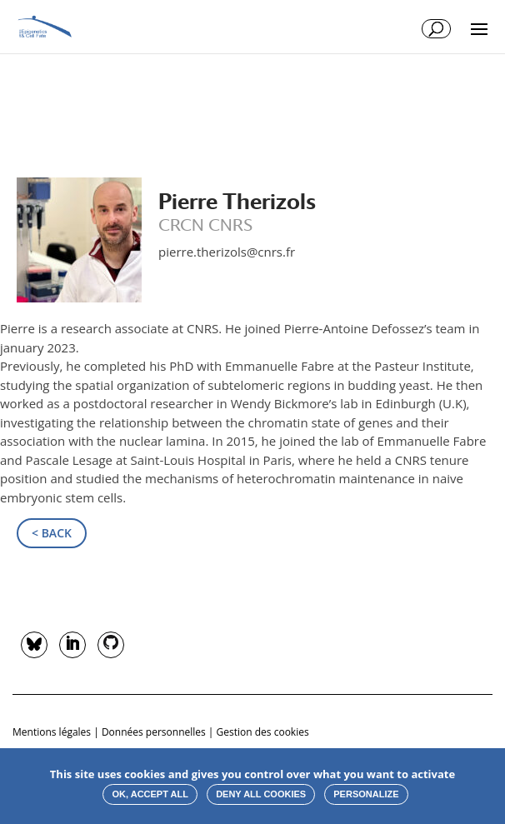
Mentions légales (51, 732)
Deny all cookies (261, 794)
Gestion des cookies (263, 732)
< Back (52, 533)
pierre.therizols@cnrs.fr (226, 251)
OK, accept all (150, 794)
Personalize (365, 794)
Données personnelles (154, 732)
